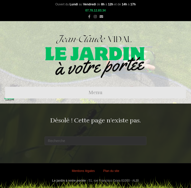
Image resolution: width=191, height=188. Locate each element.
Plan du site (111, 171)
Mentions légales (83, 171)
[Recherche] (95, 140)
